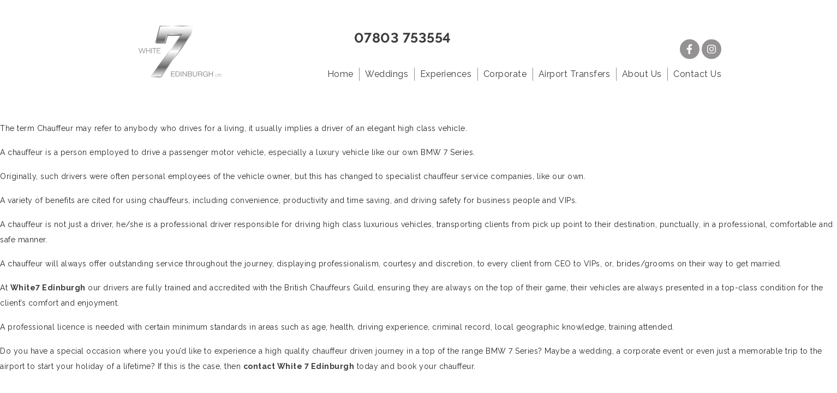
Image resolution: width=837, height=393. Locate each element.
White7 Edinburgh (48, 287)
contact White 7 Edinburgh (299, 366)
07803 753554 (402, 37)
